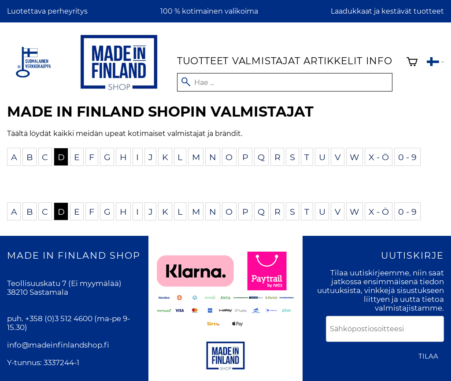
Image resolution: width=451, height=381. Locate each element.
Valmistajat (266, 60)
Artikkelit (332, 60)
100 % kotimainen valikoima (209, 11)
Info (379, 60)
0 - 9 (407, 156)
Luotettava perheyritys (47, 11)
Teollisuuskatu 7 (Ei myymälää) (64, 283)
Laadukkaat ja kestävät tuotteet (387, 11)
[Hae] (284, 82)
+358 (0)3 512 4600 (58, 318)
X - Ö (379, 156)
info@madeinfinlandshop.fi (58, 345)
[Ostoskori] (412, 62)
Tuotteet (203, 60)
